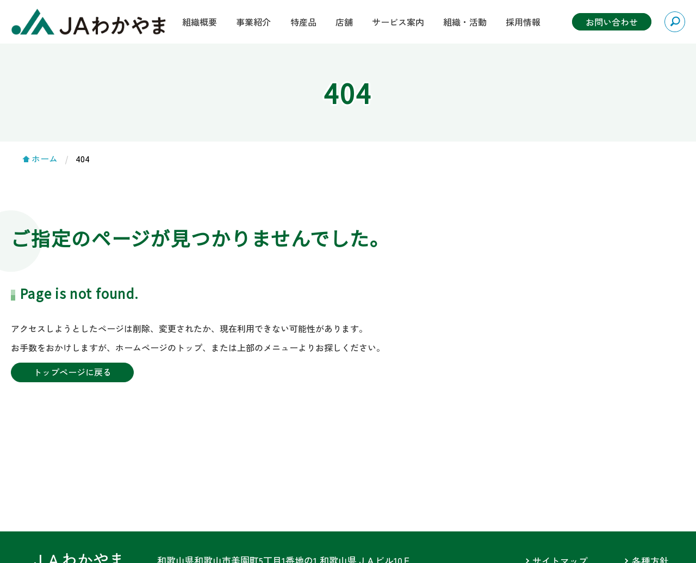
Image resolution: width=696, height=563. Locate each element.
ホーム (45, 158)
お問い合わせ (612, 21)
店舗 (344, 21)
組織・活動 (465, 21)
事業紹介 (253, 21)
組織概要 (199, 21)
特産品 (303, 21)
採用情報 (523, 21)
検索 (674, 21)
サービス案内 (398, 21)
